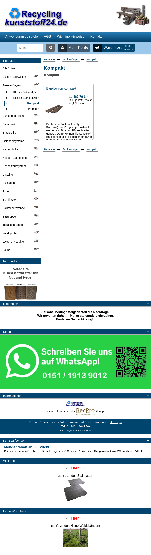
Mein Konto (73, 48)
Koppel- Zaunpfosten (21, 158)
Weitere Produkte (21, 241)
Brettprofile (21, 133)
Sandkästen (21, 200)
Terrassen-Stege (21, 225)
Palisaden (21, 183)
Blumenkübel (21, 124)
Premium (22, 108)
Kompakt (92, 59)
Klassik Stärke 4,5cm (22, 97)
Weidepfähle (21, 233)
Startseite (49, 59)
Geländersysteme (21, 141)
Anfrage (116, 422)
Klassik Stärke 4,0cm (22, 92)
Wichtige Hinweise (70, 36)
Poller (21, 191)
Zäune (21, 250)
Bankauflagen (70, 59)
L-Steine (21, 175)
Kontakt (96, 36)
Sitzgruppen (21, 216)
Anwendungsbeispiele (21, 36)
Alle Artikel (9, 68)
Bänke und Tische (21, 116)
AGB (47, 36)
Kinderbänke (21, 149)
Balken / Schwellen (21, 77)
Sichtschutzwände (21, 208)
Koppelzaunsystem (21, 166)
